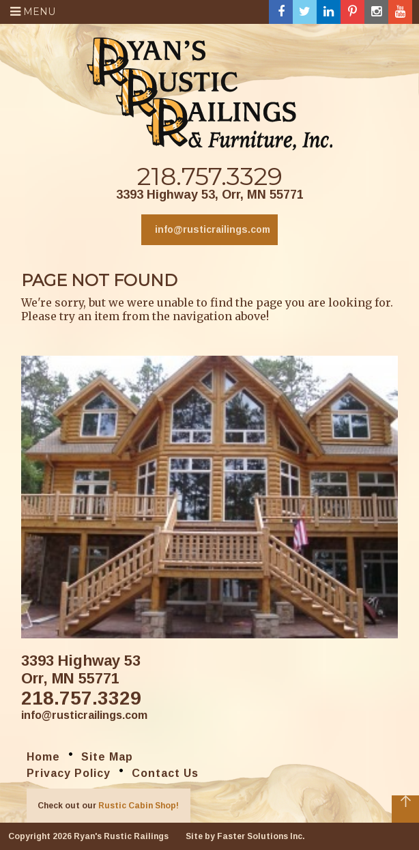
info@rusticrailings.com (212, 229)
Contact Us (165, 773)
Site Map (107, 757)
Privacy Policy (69, 773)
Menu (32, 11)
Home (43, 757)
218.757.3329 (210, 176)
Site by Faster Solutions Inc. (245, 836)
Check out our (108, 805)
